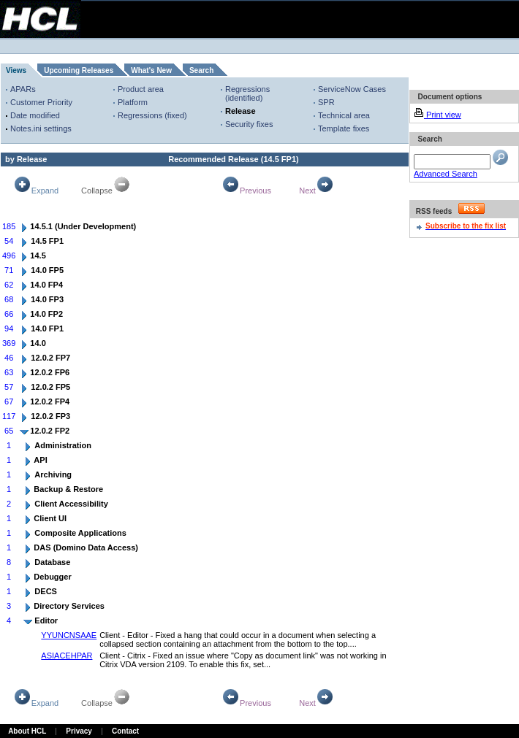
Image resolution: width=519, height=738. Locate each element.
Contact (125, 731)
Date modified (35, 115)
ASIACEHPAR (66, 655)
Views (16, 70)
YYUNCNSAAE (68, 635)
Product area (141, 89)
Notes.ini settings (41, 128)
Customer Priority (41, 102)
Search (201, 70)
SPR (326, 102)
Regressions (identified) (247, 93)
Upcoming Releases (78, 70)
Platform (133, 102)
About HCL (27, 731)
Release (240, 111)
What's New (151, 70)
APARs (23, 89)
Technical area (344, 115)
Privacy (79, 731)
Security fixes (249, 124)
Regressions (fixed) (152, 115)
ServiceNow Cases (352, 89)
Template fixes (343, 128)
